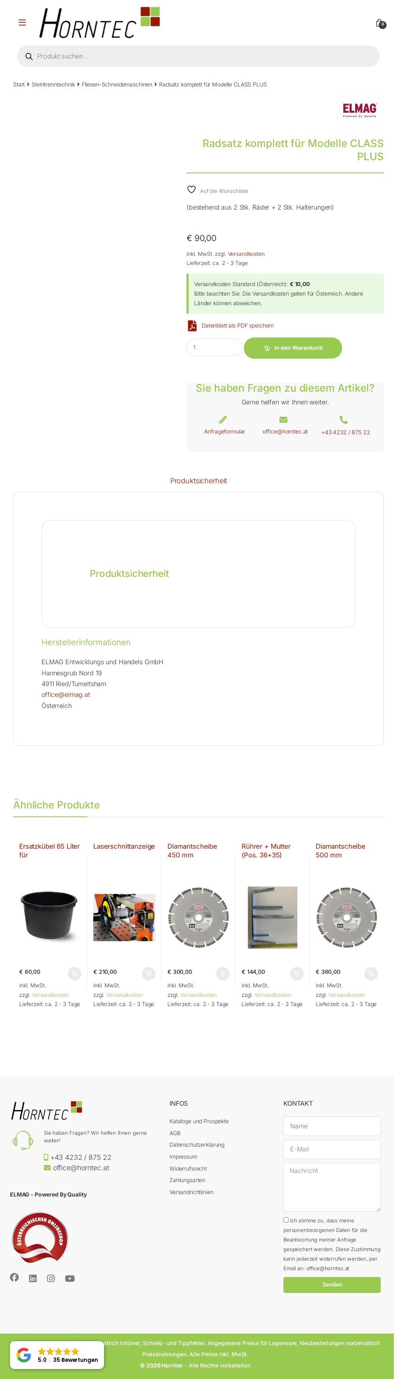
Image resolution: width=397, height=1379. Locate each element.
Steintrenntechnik (53, 84)
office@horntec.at (285, 431)
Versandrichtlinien (191, 1192)
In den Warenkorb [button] (74, 974)
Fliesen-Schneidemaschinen (117, 84)
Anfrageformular (224, 431)
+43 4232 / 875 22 (345, 432)
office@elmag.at (65, 694)
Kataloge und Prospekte (199, 1121)
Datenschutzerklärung (196, 1144)
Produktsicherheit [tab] (198, 481)
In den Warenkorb (298, 347)
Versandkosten (246, 254)
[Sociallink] (14, 1277)
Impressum (183, 1156)
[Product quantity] (214, 347)
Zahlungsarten (187, 1180)
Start (19, 84)
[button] (57, 1355)
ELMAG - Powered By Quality (48, 1194)
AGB (175, 1133)
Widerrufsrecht (188, 1168)
